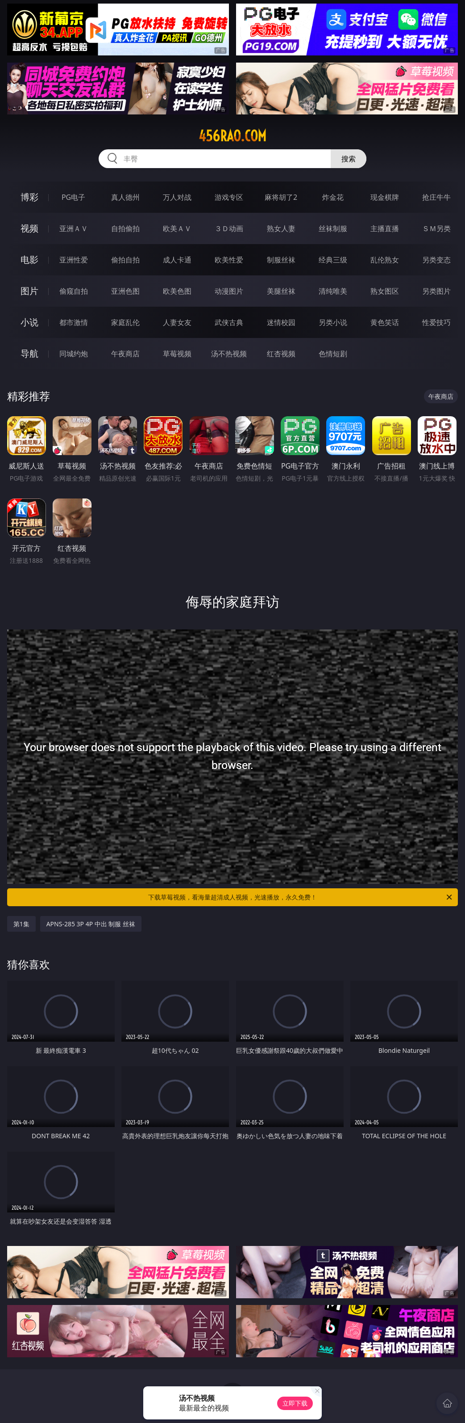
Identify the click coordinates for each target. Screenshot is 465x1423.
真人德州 (125, 197)
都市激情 (73, 322)
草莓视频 (177, 354)
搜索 (348, 159)
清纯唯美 (333, 291)
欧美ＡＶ (177, 228)
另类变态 (436, 260)
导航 (29, 353)
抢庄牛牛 (436, 197)
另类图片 (436, 291)
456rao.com (232, 136)
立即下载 (294, 1403)
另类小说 (333, 322)
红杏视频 (281, 354)
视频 (29, 228)
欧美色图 (177, 291)
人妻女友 (177, 322)
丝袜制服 (333, 228)
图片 (29, 291)
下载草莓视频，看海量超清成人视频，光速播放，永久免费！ (300, 897)
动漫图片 (229, 291)
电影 (29, 259)
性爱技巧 (436, 322)
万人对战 (177, 197)
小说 (29, 322)
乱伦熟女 (384, 260)
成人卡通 (177, 260)
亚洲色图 (125, 291)
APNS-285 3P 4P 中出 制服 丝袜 (90, 924)
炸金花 (333, 197)
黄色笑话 (384, 322)
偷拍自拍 (125, 260)
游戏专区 (229, 197)
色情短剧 (333, 354)
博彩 (29, 197)
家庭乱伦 (125, 322)
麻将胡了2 (281, 197)
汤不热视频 (229, 354)
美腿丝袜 (281, 291)
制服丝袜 (281, 260)
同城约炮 (73, 354)
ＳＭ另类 (436, 228)
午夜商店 (125, 354)
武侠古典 (229, 322)
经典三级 (333, 260)
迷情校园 (281, 322)
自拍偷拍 (125, 228)
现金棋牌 (384, 197)
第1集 (21, 924)
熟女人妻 (281, 228)
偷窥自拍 (73, 291)
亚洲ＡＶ (73, 228)
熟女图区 (384, 291)
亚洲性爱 (73, 260)
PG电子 (73, 197)
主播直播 (384, 228)
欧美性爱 (229, 260)
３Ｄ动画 (229, 228)
